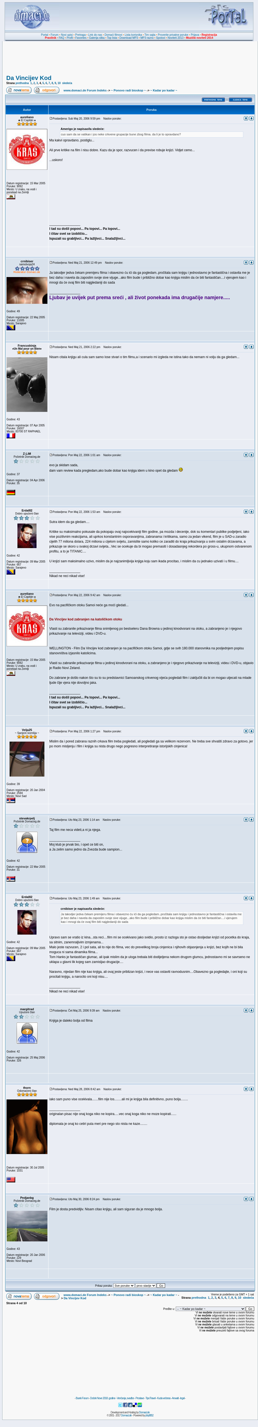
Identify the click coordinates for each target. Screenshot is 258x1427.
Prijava (195, 34)
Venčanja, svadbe (125, 1398)
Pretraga (80, 34)
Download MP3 (129, 37)
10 (58, 83)
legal (182, 1398)
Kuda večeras (163, 1398)
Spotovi (160, 37)
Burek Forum (82, 1398)
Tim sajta (149, 34)
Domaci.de (144, 1412)
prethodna (22, 83)
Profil (70, 37)
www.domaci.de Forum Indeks (85, 90)
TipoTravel (150, 1398)
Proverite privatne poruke (173, 34)
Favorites (80, 37)
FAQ (61, 37)
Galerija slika (97, 37)
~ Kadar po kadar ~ (163, 90)
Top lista (112, 37)
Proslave (139, 1398)
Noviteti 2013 (175, 37)
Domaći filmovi (113, 34)
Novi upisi (67, 34)
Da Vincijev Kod (28, 78)
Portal (44, 34)
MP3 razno (146, 37)
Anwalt (175, 1398)
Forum (55, 34)
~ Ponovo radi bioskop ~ (128, 90)
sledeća (67, 83)
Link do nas (95, 34)
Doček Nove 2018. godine (102, 1398)
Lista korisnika (133, 34)
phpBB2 (149, 1415)
